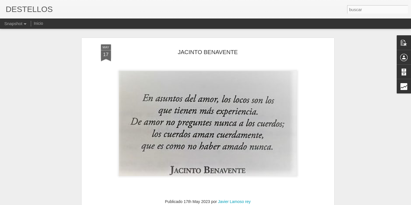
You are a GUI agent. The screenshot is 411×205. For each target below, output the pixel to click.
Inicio (38, 23)
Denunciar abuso (246, 202)
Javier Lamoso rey (234, 155)
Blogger (227, 202)
